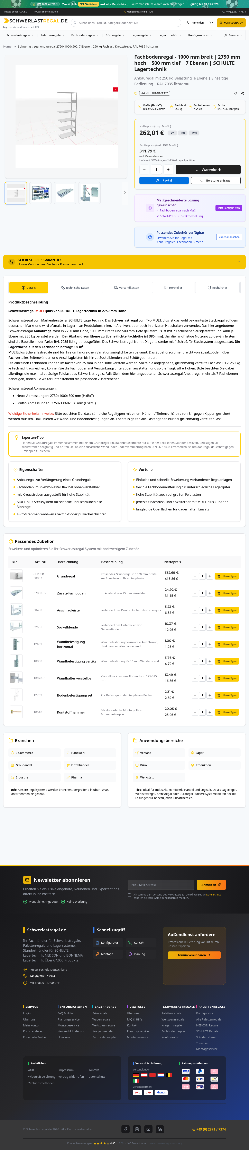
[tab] (124, 262)
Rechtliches (220, 287)
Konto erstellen (33, 1031)
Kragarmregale (102, 1031)
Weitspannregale (103, 1025)
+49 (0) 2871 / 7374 (236, 11)
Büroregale (99, 1013)
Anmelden (211, 885)
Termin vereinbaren (194, 955)
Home (7, 46)
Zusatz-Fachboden (71, 593)
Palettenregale (171, 1013)
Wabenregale (101, 1019)
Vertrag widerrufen (71, 1076)
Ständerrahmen (206, 1037)
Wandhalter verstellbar (75, 678)
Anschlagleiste (68, 610)
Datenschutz (213, 894)
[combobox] (126, 23)
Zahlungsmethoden (41, 1083)
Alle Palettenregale (209, 1019)
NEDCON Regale (207, 1025)
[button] (16, 193)
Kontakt (132, 1025)
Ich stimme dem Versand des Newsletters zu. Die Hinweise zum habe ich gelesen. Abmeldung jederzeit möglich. (177, 896)
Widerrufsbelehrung (41, 1076)
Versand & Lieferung (71, 1031)
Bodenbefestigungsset (74, 695)
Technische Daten (77, 287)
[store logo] (35, 21)
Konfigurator (170, 1037)
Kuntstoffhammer (71, 712)
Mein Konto (31, 1025)
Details (31, 287)
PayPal (167, 180)
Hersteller (176, 287)
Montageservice (68, 1025)
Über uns (29, 1019)
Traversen (202, 1043)
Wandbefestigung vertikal (77, 661)
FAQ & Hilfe (65, 1013)
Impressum (66, 1070)
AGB (31, 1070)
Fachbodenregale (104, 1037)
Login (27, 1013)
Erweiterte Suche (34, 1037)
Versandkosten (129, 287)
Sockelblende (67, 627)
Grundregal (66, 576)
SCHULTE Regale (207, 1031)
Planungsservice (69, 1019)
